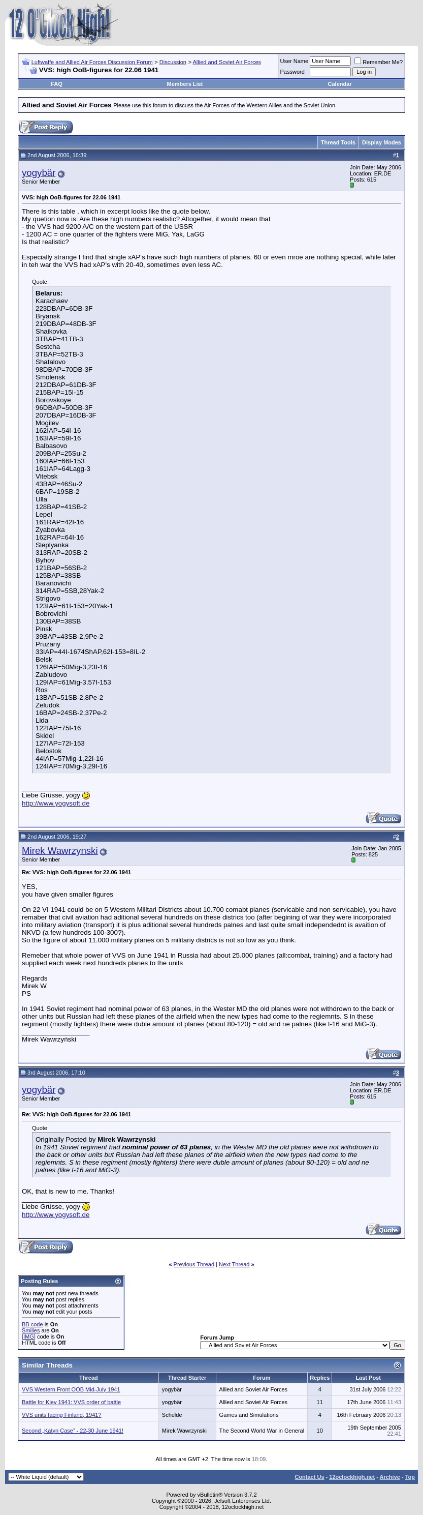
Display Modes (381, 142)
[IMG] (29, 1336)
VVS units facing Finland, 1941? (62, 1415)
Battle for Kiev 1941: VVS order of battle (71, 1402)
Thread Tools (338, 142)
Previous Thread (194, 1264)
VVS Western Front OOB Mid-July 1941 (71, 1389)
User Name (294, 61)
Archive (390, 1477)
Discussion (172, 62)
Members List (185, 84)
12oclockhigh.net (352, 1477)
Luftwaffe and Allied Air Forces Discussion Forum (92, 62)
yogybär (38, 172)
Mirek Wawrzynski (60, 850)
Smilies (31, 1330)
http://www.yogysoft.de (55, 803)
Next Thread (234, 1264)
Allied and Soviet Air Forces (227, 62)
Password (292, 72)
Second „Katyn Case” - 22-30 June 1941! (72, 1431)
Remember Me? (378, 62)
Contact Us (309, 1477)
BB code (32, 1324)
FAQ (56, 84)
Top (410, 1477)
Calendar (340, 84)
